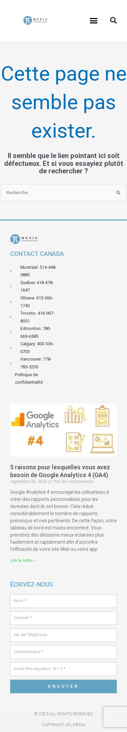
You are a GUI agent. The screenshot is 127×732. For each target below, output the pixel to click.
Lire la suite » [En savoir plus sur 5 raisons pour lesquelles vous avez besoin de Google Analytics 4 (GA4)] (22, 560)
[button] (93, 20)
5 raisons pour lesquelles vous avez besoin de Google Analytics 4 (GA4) (60, 471)
